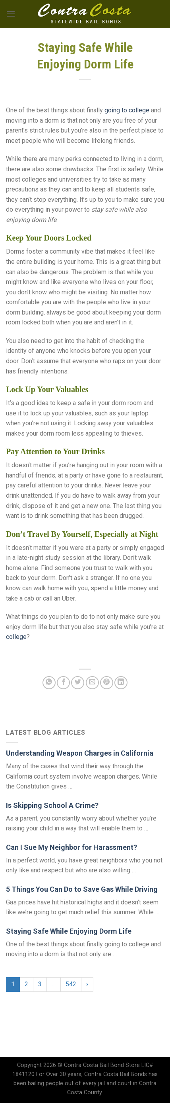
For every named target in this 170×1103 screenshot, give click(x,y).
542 (71, 984)
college (16, 637)
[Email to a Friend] (92, 682)
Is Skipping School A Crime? (52, 805)
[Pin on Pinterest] (106, 682)
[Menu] (10, 13)
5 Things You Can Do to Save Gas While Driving (82, 889)
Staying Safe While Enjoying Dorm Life (68, 931)
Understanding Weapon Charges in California (79, 753)
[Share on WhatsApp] (49, 682)
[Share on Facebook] (63, 682)
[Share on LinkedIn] (121, 682)
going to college (126, 110)
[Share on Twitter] (77, 682)
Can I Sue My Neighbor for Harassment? (71, 847)
